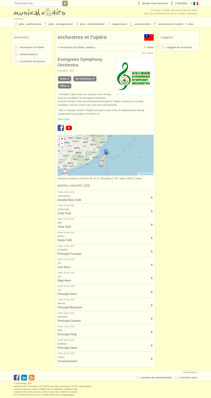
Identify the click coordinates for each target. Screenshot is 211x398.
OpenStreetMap (146, 174)
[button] (106, 152)
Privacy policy (68, 395)
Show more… (65, 119)
